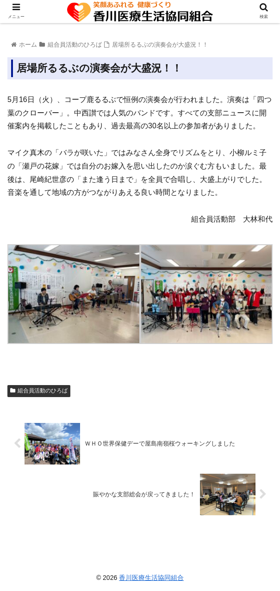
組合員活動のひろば (39, 390)
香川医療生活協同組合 (151, 577)
